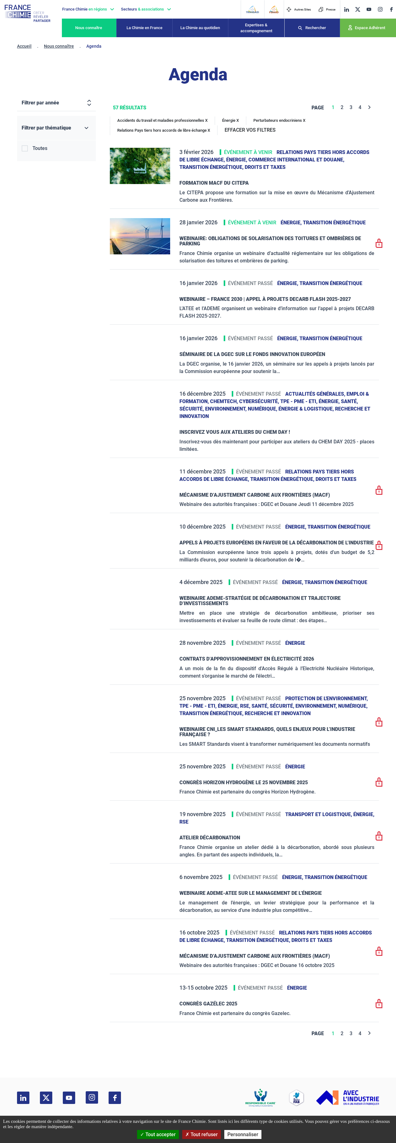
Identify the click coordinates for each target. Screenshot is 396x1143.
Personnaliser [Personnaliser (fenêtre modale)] (242, 1134)
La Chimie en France (144, 27)
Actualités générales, (315, 394)
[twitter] (358, 9)
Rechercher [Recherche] (315, 27)
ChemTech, (224, 401)
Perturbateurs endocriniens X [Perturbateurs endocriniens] (279, 120)
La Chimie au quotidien (200, 27)
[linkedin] (346, 9)
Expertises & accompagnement (256, 28)
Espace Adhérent (370, 27)
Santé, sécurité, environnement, (295, 706)
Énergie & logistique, (306, 409)
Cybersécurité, (259, 401)
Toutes (39, 148)
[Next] (369, 107)
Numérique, (263, 409)
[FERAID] (274, 9)
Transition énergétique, (212, 167)
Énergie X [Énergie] (230, 120)
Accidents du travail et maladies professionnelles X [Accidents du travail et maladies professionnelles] (162, 120)
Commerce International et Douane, (296, 160)
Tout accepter (158, 1134)
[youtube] (368, 9)
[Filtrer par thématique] (56, 128)
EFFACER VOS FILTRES (250, 130)
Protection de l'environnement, (326, 698)
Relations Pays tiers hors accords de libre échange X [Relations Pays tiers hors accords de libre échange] (163, 130)
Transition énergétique (334, 223)
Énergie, (237, 160)
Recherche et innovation (278, 713)
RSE (183, 822)
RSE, (246, 706)
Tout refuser (201, 1134)
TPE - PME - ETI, (299, 401)
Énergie (295, 643)
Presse (326, 9)
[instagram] (380, 9)
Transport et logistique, (319, 814)
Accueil (24, 46)
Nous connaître (88, 27)
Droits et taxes (265, 167)
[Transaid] (252, 9)
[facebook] (391, 9)
